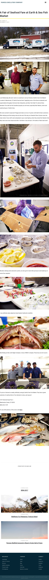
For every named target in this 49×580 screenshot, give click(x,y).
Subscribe (22, 567)
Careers (40, 559)
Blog (21, 563)
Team (21, 561)
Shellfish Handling (6, 565)
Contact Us (41, 561)
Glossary (4, 563)
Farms (21, 565)
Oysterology (4, 559)
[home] (11, 2)
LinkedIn (40, 569)
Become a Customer (24, 569)
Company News (24, 487)
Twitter (40, 565)
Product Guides (5, 567)
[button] (45, 2)
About (21, 559)
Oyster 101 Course (6, 561)
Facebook (40, 563)
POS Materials (5, 569)
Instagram (41, 567)
